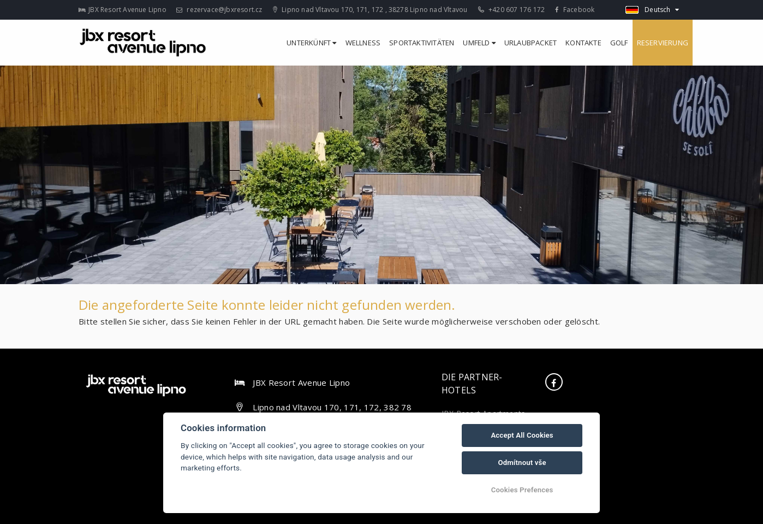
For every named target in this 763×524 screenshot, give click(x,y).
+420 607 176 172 (511, 9)
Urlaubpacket (530, 43)
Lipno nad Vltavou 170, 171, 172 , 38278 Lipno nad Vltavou (370, 9)
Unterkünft (311, 43)
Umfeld (479, 43)
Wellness (363, 43)
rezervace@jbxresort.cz (219, 9)
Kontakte (583, 43)
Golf (619, 43)
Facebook (574, 9)
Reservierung (662, 43)
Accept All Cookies (522, 435)
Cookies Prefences (522, 490)
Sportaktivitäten (421, 43)
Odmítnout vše (522, 462)
